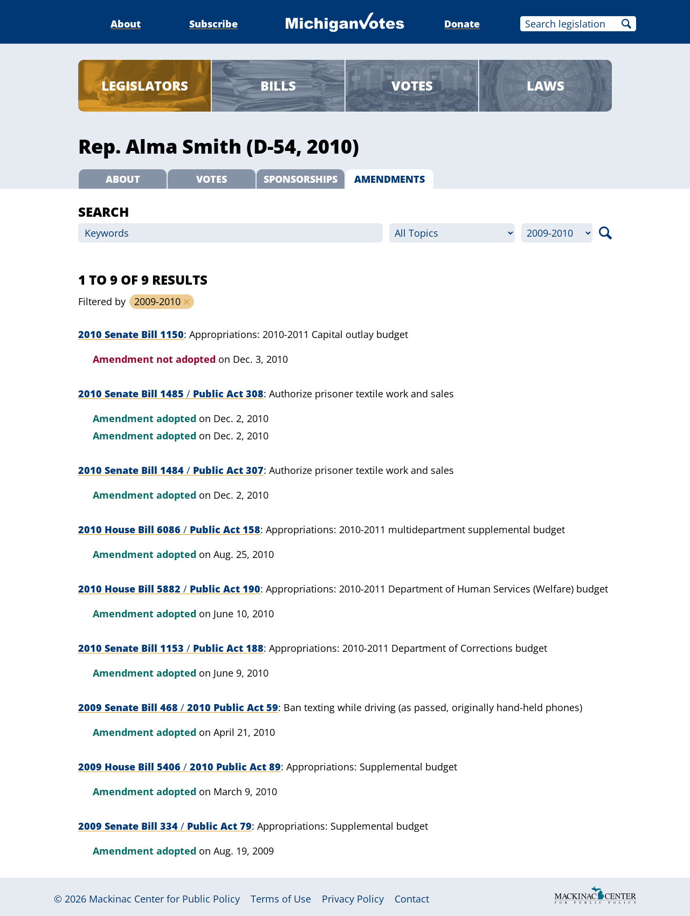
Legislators (144, 85)
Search (626, 23)
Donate (462, 23)
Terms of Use (281, 898)
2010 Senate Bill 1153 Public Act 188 (171, 648)
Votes (412, 85)
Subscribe (213, 23)
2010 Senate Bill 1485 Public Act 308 (171, 393)
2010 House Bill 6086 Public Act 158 (169, 529)
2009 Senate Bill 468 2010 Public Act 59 (178, 707)
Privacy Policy (353, 898)
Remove (186, 301)
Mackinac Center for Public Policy (164, 898)
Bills (278, 85)
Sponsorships (300, 179)
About (126, 23)
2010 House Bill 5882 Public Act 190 (169, 588)
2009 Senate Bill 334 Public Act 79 (165, 825)
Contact (412, 898)
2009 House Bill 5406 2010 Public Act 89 (179, 766)
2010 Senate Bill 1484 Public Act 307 (171, 470)
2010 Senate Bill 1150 (131, 334)
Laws (545, 85)
